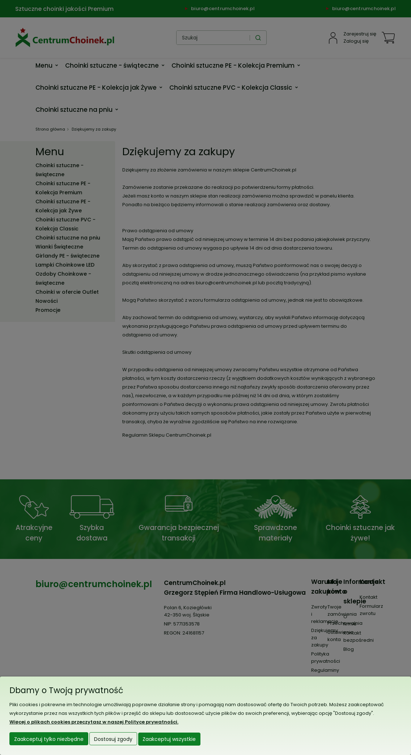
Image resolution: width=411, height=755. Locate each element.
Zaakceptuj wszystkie (169, 739)
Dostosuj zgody (113, 739)
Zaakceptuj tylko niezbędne (49, 739)
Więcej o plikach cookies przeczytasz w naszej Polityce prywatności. (93, 722)
